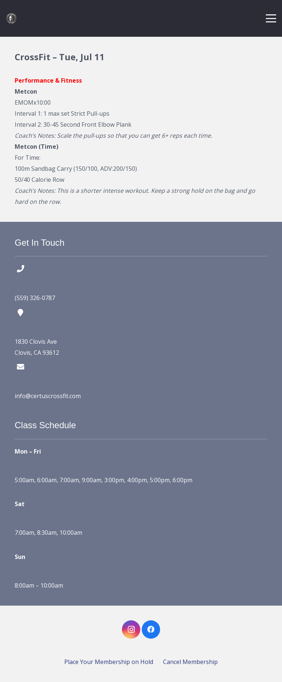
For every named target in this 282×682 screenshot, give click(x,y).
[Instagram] (131, 629)
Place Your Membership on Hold (108, 662)
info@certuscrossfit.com (48, 396)
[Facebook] (151, 629)
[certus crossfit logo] (11, 18)
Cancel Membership (190, 662)
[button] (271, 18)
